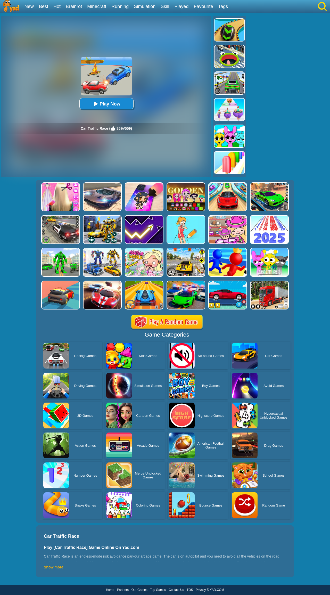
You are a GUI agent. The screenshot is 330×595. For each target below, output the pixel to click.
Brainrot (74, 6)
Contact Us (176, 590)
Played (181, 6)
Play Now (106, 104)
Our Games (139, 590)
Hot (57, 6)
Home (110, 590)
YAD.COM (217, 590)
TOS (190, 590)
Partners (123, 590)
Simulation (144, 6)
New (29, 6)
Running (120, 6)
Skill (165, 6)
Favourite (203, 6)
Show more (53, 567)
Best (43, 6)
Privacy (201, 590)
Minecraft (96, 6)
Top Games (158, 590)
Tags (223, 6)
